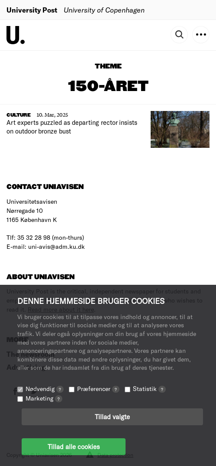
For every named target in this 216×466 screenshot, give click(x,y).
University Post (31, 10)
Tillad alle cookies (74, 446)
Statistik (149, 388)
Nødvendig (45, 388)
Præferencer (98, 388)
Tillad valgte (112, 416)
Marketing (44, 398)
